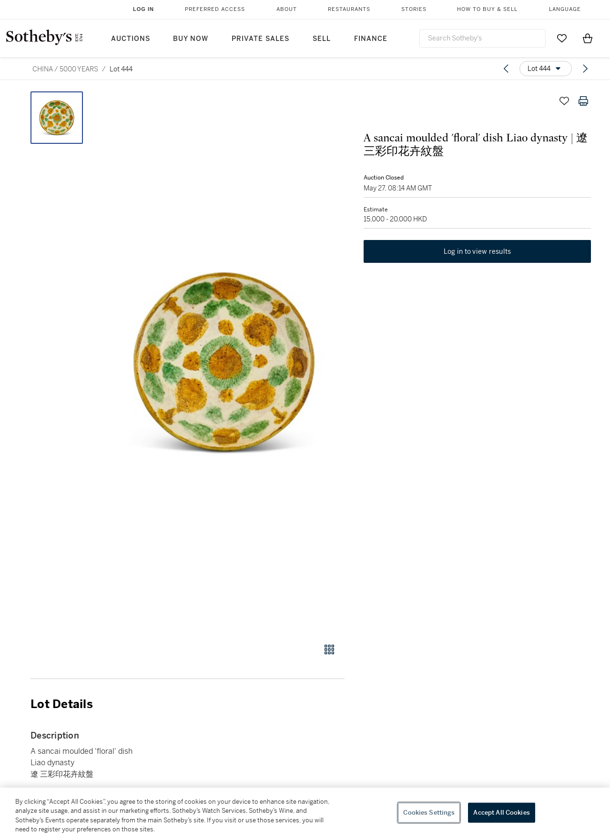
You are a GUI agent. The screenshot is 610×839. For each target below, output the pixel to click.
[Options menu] (545, 68)
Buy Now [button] (190, 39)
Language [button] (565, 9)
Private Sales (260, 39)
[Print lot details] (583, 101)
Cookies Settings (429, 813)
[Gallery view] (329, 649)
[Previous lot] (506, 68)
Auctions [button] (130, 39)
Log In (143, 9)
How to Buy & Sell (487, 9)
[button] (224, 361)
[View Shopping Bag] (587, 38)
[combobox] (482, 38)
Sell (322, 39)
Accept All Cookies (501, 813)
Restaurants (349, 9)
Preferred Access (215, 9)
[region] (305, 813)
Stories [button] (414, 9)
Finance (370, 39)
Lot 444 (121, 69)
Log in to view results (477, 251)
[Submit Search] (535, 38)
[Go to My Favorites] (562, 38)
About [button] (286, 9)
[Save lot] (564, 101)
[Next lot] (585, 68)
